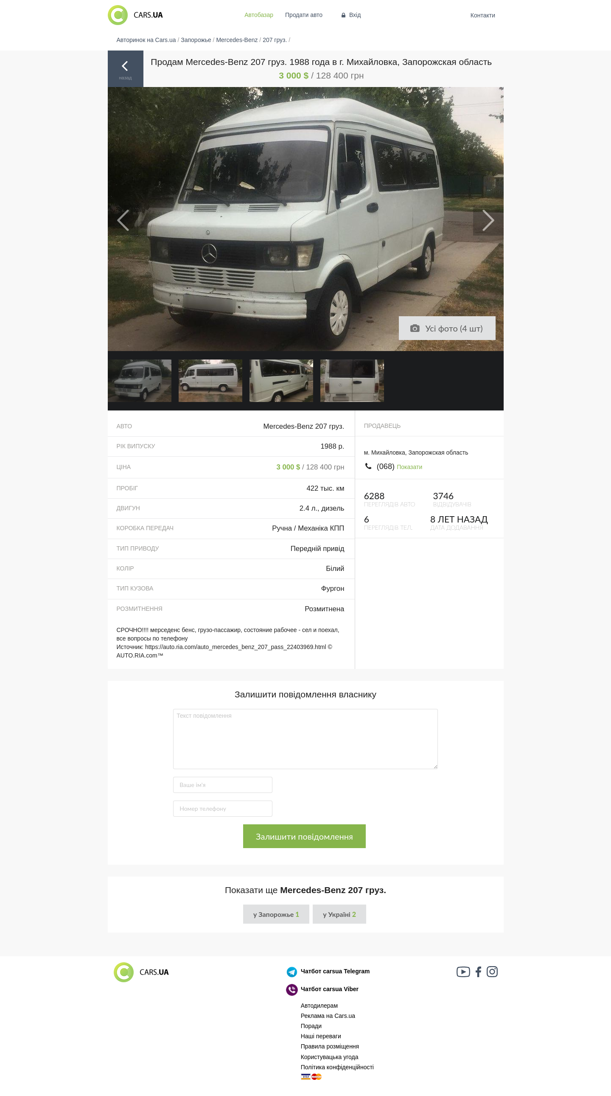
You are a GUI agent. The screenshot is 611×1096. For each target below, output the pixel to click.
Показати (409, 467)
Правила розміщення (330, 1046)
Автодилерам (319, 1005)
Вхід (350, 14)
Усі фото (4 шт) (445, 328)
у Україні (339, 914)
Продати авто (303, 14)
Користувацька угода (330, 1057)
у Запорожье (276, 914)
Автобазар (258, 14)
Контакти (483, 15)
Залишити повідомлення (304, 836)
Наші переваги (321, 1036)
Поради (311, 1026)
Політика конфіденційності (337, 1067)
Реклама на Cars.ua (328, 1015)
